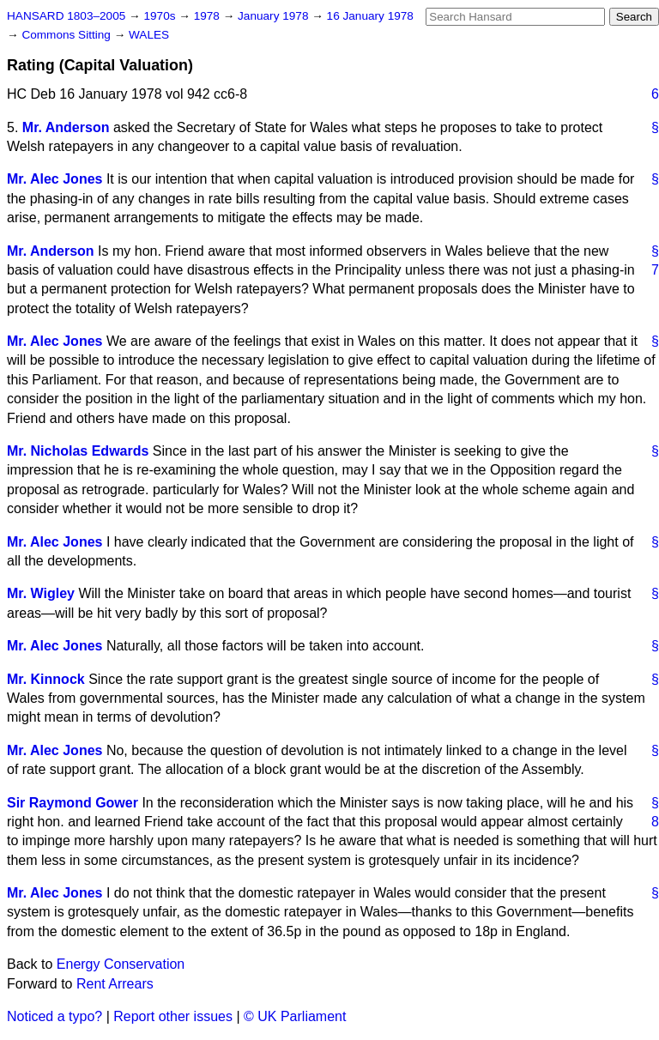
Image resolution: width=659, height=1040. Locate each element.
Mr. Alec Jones (54, 179)
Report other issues (173, 1016)
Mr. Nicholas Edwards (77, 451)
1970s (160, 15)
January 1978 (274, 15)
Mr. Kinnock (46, 679)
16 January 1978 (370, 15)
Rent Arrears (115, 984)
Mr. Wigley (41, 593)
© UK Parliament (295, 1016)
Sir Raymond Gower (72, 802)
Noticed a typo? (54, 1016)
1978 (208, 15)
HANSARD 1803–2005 (66, 15)
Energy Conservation (120, 964)
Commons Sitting (67, 34)
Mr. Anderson (66, 127)
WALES (149, 34)
